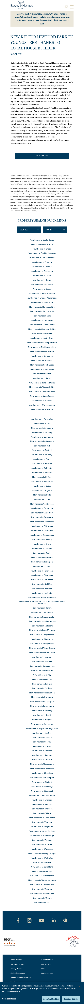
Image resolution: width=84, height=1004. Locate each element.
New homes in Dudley (41, 553)
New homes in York (42, 903)
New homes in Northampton (42, 666)
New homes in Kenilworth (42, 612)
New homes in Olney (42, 675)
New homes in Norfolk (42, 334)
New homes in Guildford (42, 584)
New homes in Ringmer (42, 720)
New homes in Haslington (42, 593)
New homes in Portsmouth (42, 706)
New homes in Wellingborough (42, 854)
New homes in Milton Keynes (42, 648)
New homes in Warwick (41, 845)
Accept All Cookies (51, 999)
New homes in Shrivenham (42, 769)
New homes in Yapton (42, 898)
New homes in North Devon (42, 338)
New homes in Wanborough (42, 836)
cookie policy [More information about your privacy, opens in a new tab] (14, 991)
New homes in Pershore (41, 688)
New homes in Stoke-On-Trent (42, 795)
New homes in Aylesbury (42, 428)
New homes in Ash (42, 424)
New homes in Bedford (42, 450)
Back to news (42, 156)
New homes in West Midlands (42, 392)
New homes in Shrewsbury (42, 764)
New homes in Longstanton (42, 635)
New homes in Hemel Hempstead (42, 598)
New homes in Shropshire (42, 356)
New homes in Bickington (42, 468)
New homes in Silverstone (42, 773)
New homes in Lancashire (42, 320)
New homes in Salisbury (42, 733)
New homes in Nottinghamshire (42, 347)
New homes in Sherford (42, 755)
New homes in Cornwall (42, 267)
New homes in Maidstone (42, 639)
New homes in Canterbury (41, 513)
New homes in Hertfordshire (41, 311)
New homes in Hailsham (41, 589)
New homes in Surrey (42, 378)
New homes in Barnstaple (42, 437)
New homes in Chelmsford (41, 517)
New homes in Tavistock (42, 809)
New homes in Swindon (42, 800)
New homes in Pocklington (42, 702)
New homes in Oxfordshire (42, 352)
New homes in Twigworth (42, 827)
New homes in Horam (42, 608)
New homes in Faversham (42, 571)
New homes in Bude (42, 495)
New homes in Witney (42, 871)
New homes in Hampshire (42, 302)
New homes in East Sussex (42, 285)
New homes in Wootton (41, 889)
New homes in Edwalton (42, 558)
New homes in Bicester (42, 464)
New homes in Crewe (42, 544)
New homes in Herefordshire (42, 307)
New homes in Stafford (42, 782)
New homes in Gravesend (42, 580)
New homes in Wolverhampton (42, 880)
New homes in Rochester (42, 724)
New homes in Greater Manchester (42, 298)
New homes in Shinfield (42, 760)
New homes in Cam (42, 499)
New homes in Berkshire (42, 244)
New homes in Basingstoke (42, 441)
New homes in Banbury (42, 432)
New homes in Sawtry (42, 738)
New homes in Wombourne (42, 885)
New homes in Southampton (41, 778)
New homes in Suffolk (41, 374)
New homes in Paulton (42, 684)
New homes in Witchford (42, 867)
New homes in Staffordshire (42, 369)
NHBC (43, 969)
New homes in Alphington (42, 419)
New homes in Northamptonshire (42, 343)
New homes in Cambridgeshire (42, 258)
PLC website (46, 964)
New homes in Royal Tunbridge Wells (42, 729)
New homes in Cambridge (42, 508)
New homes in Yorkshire (42, 410)
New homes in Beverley (42, 455)
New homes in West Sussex (42, 396)
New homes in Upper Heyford (42, 831)
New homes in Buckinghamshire (42, 253)
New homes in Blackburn (42, 482)
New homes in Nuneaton (42, 671)
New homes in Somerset (42, 361)
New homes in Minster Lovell (42, 653)
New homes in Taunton (42, 804)
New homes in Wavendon (42, 849)
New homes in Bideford (42, 473)
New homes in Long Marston (42, 630)
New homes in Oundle (42, 679)
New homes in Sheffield (42, 746)
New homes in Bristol (42, 249)
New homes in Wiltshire (42, 401)
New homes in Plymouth (42, 697)
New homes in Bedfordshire (42, 240)
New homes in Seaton (41, 742)
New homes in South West (42, 365)
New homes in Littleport (42, 626)
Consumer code (47, 973)
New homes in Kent (42, 316)
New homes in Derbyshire (42, 271)
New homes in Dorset (42, 280)
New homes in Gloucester (42, 575)
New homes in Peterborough (42, 693)
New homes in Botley (42, 486)
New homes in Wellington (42, 858)
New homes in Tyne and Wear (42, 383)
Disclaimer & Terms (17, 964)
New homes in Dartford (42, 549)
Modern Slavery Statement (20, 978)
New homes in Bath (41, 446)
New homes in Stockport (42, 791)
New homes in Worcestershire (42, 405)
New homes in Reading (42, 711)
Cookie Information (17, 973)
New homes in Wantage (41, 840)
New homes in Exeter (42, 566)
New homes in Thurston (41, 822)
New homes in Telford (41, 813)
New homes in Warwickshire (42, 387)
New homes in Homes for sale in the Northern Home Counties (42, 603)
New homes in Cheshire (42, 262)
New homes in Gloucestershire (42, 294)
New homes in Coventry (41, 540)
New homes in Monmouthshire (42, 329)
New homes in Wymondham (41, 894)
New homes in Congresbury (42, 535)
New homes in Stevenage (42, 787)
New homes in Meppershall (42, 644)
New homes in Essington (42, 562)
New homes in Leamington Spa (42, 621)
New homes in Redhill (42, 715)
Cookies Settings (9, 999)
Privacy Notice (16, 969)
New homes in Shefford (42, 751)
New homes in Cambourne (42, 504)
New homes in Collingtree (42, 531)
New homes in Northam (41, 662)
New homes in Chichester (42, 526)
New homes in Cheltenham (42, 522)
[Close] (79, 986)
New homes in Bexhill (42, 459)
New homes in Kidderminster (42, 617)
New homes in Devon (42, 276)
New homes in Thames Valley (42, 818)
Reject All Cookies (71, 999)
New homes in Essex (42, 289)
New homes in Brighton (42, 491)
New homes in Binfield (42, 477)
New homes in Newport (42, 657)
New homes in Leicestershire (42, 325)
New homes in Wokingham (42, 876)
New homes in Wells (42, 862)
